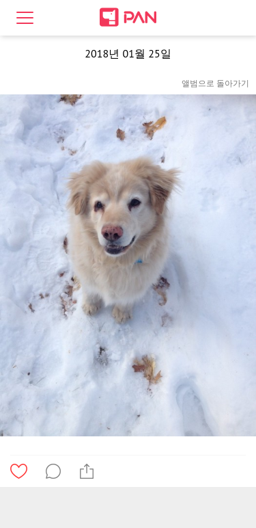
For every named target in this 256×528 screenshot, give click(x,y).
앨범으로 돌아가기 (215, 83)
